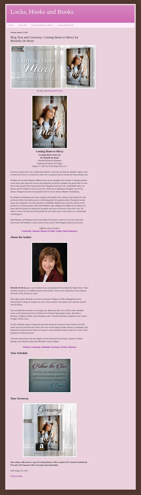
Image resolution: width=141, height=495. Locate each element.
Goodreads (26, 231)
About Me (22, 25)
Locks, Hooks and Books (42, 11)
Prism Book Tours (55, 91)
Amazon (36, 231)
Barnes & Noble (48, 231)
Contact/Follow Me (65, 25)
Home (11, 25)
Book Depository (70, 231)
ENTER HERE (16, 476)
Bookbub (46, 347)
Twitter (64, 347)
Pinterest (72, 347)
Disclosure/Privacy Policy (42, 25)
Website (26, 347)
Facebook (55, 347)
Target (59, 231)
